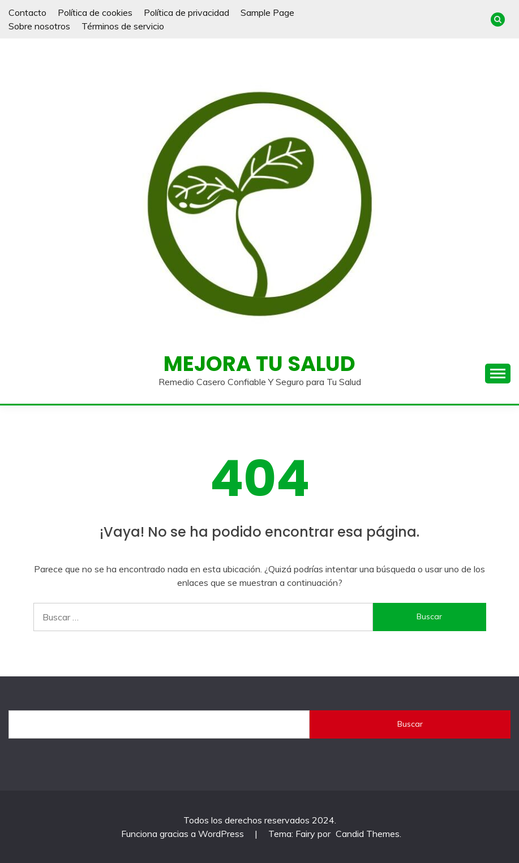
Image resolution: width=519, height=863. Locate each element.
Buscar (410, 724)
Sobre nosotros (39, 26)
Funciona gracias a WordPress (183, 833)
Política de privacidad (186, 12)
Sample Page (267, 12)
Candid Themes (368, 833)
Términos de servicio (123, 26)
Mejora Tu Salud (259, 363)
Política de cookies (95, 12)
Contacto (27, 12)
